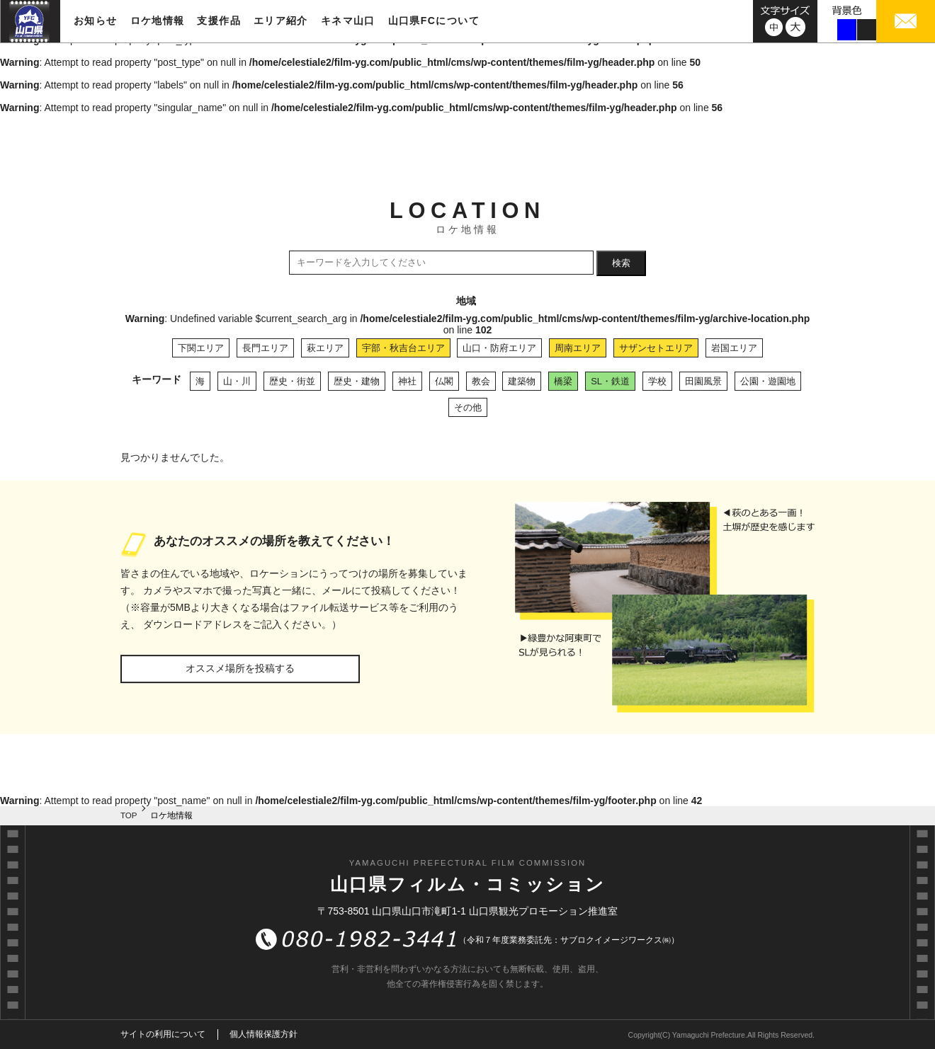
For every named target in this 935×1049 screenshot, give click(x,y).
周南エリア (578, 348)
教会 (481, 381)
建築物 (522, 381)
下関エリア (201, 348)
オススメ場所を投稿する (240, 668)
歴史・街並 (292, 381)
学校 (657, 381)
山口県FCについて (434, 20)
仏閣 (444, 381)
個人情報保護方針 (264, 1034)
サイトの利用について (162, 1034)
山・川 (237, 381)
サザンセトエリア (656, 348)
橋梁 (563, 381)
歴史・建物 (357, 381)
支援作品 (219, 20)
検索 (621, 263)
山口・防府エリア (499, 348)
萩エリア (325, 348)
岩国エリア (734, 348)
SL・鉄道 (610, 381)
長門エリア (265, 348)
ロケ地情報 (157, 20)
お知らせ (96, 20)
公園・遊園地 (767, 381)
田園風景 (703, 381)
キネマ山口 (348, 20)
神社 (407, 381)
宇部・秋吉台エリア (403, 348)
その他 (468, 407)
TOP (128, 815)
